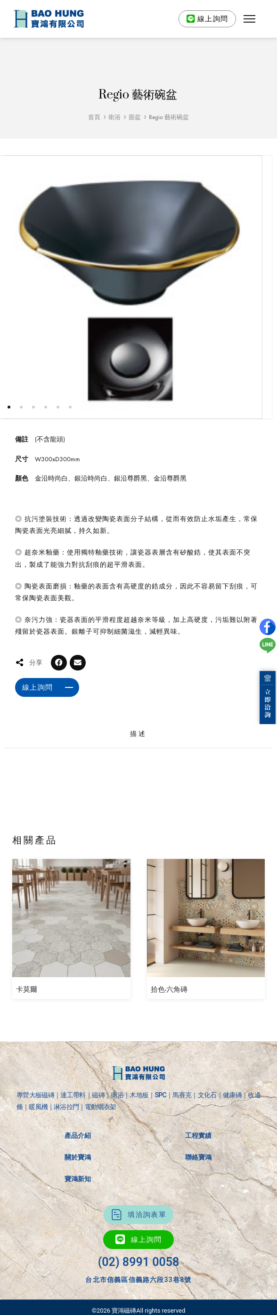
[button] (250, 19)
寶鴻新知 (78, 1179)
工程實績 (198, 1135)
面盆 (135, 117)
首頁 (94, 117)
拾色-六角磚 (169, 989)
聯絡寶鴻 (198, 1157)
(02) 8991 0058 (138, 1262)
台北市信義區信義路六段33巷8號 (138, 1279)
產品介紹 (78, 1135)
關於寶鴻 (78, 1157)
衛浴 (114, 117)
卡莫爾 (26, 989)
